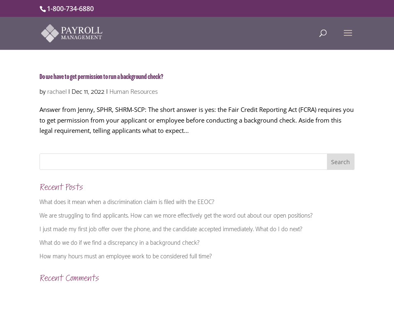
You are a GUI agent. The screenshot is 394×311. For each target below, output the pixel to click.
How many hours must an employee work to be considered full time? (125, 255)
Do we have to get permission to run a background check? (101, 77)
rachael (57, 90)
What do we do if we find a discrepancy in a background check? (119, 242)
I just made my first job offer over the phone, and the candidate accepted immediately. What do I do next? (170, 228)
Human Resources (133, 90)
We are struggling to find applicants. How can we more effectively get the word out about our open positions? (176, 214)
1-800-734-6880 (70, 8)
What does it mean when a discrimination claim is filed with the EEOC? (126, 201)
